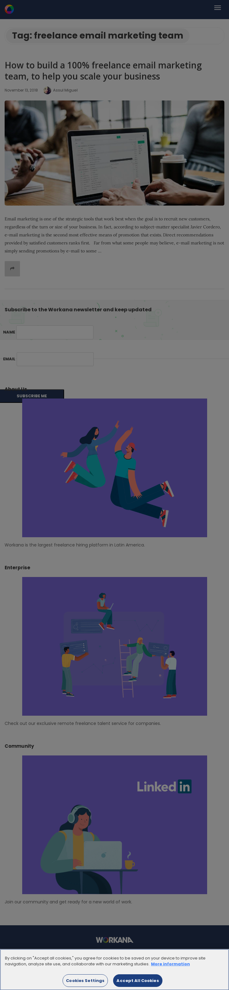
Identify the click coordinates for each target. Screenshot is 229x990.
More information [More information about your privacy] (170, 966)
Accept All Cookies (138, 982)
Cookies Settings (85, 982)
